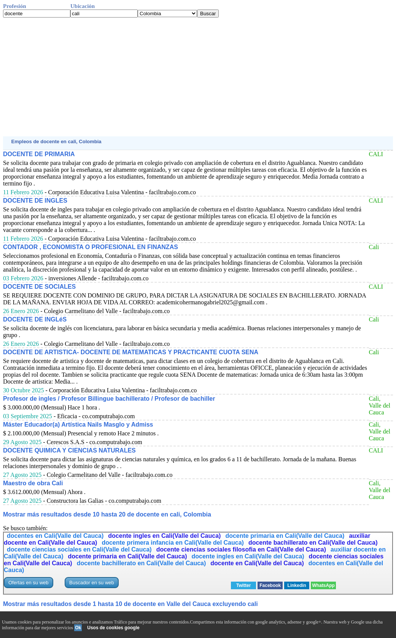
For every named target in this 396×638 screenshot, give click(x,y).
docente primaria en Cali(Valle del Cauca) (284, 535)
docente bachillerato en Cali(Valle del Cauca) (313, 542)
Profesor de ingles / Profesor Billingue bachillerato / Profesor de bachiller (109, 398)
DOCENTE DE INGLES (35, 200)
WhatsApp (323, 585)
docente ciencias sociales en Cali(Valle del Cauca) (79, 549)
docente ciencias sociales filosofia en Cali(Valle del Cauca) (241, 549)
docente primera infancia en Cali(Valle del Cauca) (172, 542)
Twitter (243, 585)
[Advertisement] (198, 77)
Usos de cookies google (113, 627)
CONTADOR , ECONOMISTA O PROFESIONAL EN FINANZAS (90, 247)
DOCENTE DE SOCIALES (39, 286)
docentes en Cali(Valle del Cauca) (55, 535)
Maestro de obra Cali (33, 483)
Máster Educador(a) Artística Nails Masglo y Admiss (78, 424)
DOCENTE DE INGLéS (35, 319)
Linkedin (297, 585)
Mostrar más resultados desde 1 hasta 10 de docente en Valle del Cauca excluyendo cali (130, 604)
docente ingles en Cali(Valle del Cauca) (164, 535)
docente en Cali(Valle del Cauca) (257, 563)
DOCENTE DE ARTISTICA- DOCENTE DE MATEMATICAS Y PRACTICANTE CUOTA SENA (130, 352)
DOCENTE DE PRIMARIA (39, 154)
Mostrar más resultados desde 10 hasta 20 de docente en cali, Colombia (107, 514)
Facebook (270, 585)
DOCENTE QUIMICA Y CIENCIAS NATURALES (69, 450)
